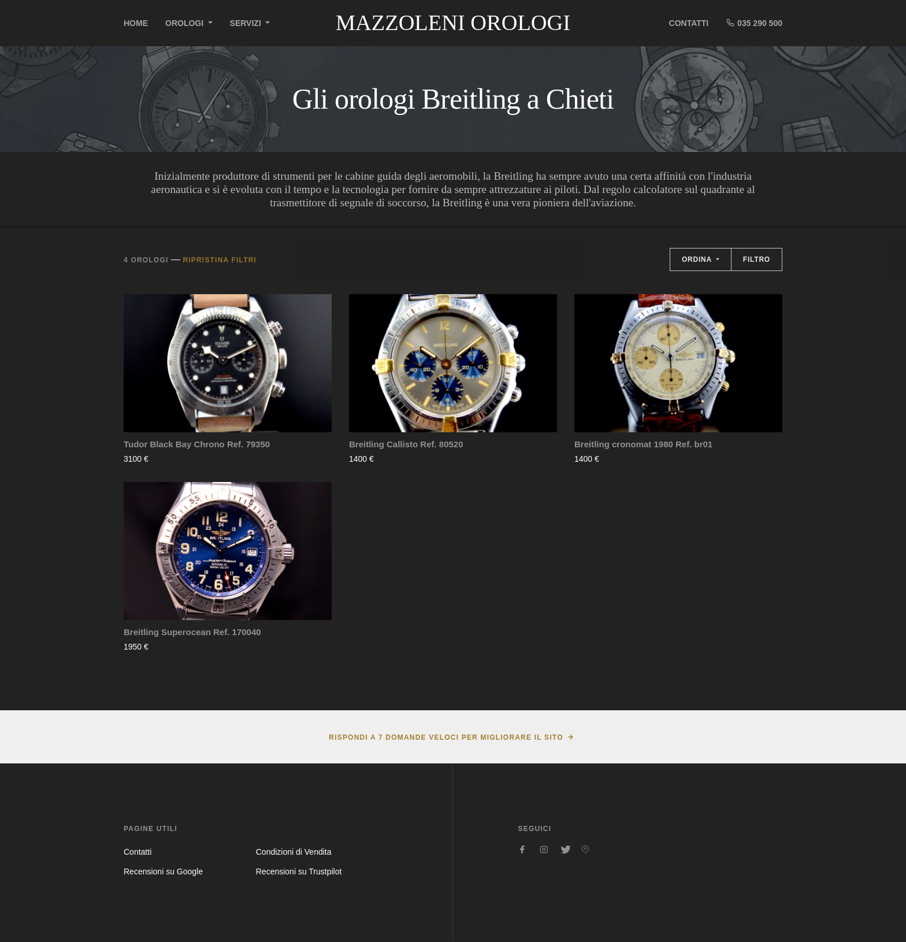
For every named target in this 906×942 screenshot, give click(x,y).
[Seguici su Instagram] (543, 849)
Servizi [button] (246, 23)
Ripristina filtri (220, 260)
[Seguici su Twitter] (564, 849)
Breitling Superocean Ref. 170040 (192, 632)
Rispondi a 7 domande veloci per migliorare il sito (446, 737)
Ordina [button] (698, 259)
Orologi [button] (185, 23)
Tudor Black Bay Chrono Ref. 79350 (197, 444)
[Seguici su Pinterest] (585, 849)
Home (136, 23)
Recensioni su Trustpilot (299, 871)
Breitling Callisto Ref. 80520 (406, 444)
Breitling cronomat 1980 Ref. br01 (643, 444)
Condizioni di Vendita (294, 851)
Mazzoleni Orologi (453, 22)
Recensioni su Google (163, 871)
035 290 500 (754, 23)
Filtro (756, 259)
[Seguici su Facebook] (523, 849)
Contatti (689, 23)
